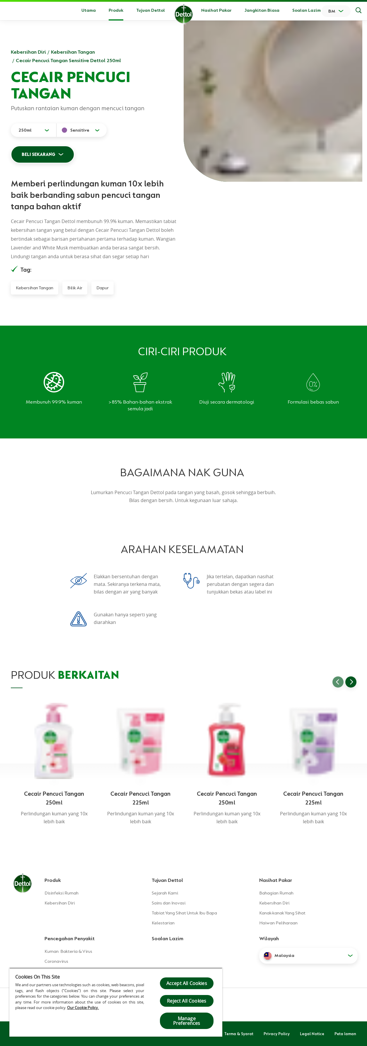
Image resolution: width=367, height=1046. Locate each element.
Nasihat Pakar (216, 10)
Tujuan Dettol (150, 10)
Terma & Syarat (238, 1033)
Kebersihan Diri (28, 52)
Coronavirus (56, 961)
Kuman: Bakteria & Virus (68, 951)
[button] (308, 956)
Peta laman (345, 1033)
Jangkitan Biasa (262, 10)
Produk (53, 880)
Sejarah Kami (165, 893)
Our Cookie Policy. (83, 1007)
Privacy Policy (277, 1033)
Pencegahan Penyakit (70, 938)
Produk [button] (116, 10)
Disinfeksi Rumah (61, 893)
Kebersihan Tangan (73, 52)
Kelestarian (163, 923)
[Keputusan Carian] (358, 11)
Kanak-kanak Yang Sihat (282, 913)
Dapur (102, 287)
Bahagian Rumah (276, 893)
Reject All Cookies (186, 1001)
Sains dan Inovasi (168, 903)
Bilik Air (74, 287)
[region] (115, 1002)
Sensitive (79, 130)
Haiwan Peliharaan (278, 923)
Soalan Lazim (306, 10)
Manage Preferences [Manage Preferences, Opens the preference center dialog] (186, 1020)
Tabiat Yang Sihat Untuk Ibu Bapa (184, 913)
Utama (88, 10)
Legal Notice (312, 1033)
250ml (25, 130)
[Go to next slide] (350, 682)
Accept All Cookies (186, 983)
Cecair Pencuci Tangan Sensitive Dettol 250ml (68, 60)
